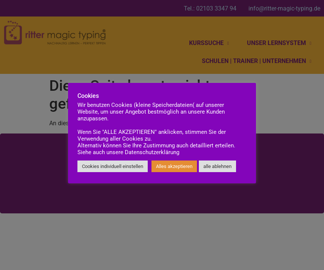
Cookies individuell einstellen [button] (112, 166)
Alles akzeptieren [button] (174, 166)
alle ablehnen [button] (217, 166)
